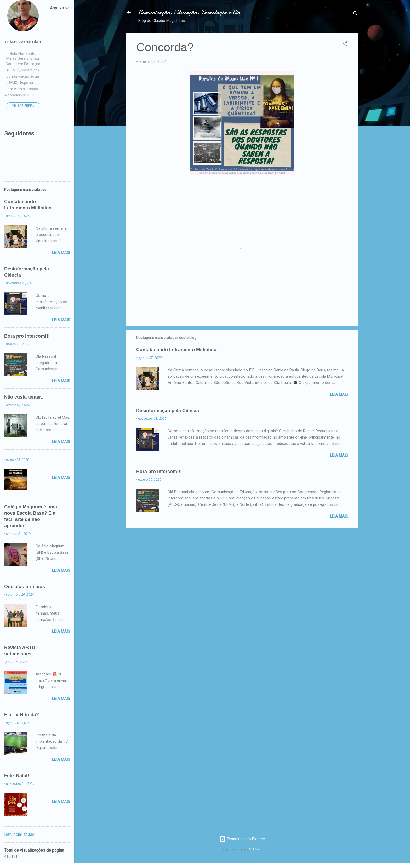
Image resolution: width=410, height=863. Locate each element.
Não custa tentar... (24, 397)
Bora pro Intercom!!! (159, 471)
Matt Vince (255, 849)
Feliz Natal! (16, 775)
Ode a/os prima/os (24, 586)
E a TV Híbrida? (21, 714)
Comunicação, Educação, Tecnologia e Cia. (190, 12)
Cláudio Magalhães (23, 42)
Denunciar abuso (19, 834)
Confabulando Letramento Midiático (176, 349)
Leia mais (339, 394)
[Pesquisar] (355, 14)
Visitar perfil (23, 105)
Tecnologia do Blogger (242, 839)
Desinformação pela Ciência (167, 410)
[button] (345, 45)
